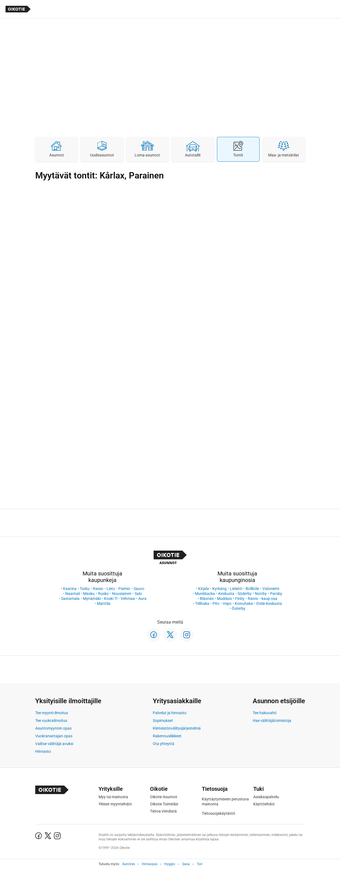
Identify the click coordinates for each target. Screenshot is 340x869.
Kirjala (203, 588)
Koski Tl (110, 598)
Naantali (72, 593)
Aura (142, 598)
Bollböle (252, 588)
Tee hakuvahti (264, 713)
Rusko (103, 593)
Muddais (224, 598)
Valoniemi (270, 588)
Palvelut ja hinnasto (169, 713)
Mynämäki (92, 598)
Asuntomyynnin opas (53, 728)
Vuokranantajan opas (53, 736)
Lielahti (236, 588)
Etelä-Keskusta (269, 603)
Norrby (261, 593)
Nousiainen (121, 593)
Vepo (227, 603)
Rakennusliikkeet (167, 736)
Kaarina (70, 588)
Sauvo (139, 588)
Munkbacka (205, 593)
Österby (238, 608)
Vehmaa (128, 598)
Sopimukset (163, 720)
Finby (239, 598)
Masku (89, 593)
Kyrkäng (219, 588)
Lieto (111, 588)
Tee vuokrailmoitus (51, 720)
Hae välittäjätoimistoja (272, 720)
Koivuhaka (244, 603)
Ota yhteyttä (163, 743)
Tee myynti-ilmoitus (51, 713)
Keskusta (226, 593)
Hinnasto (43, 751)
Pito (216, 603)
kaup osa (269, 598)
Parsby (276, 593)
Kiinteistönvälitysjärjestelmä (177, 728)
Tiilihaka (202, 603)
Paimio (124, 588)
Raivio (253, 598)
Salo (138, 593)
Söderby (245, 593)
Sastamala (70, 598)
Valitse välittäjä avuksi (54, 743)
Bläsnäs (207, 598)
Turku (84, 588)
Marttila (103, 603)
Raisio (98, 588)
